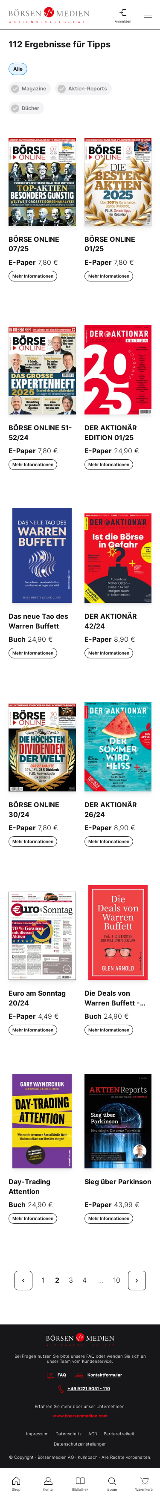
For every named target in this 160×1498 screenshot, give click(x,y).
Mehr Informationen (32, 275)
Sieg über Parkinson (117, 1181)
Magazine (28, 89)
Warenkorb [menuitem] (144, 1483)
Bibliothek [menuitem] (80, 1483)
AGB (92, 1433)
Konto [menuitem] (48, 1483)
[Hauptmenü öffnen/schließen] (147, 15)
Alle (18, 69)
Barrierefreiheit (119, 1433)
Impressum (37, 1433)
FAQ (62, 1374)
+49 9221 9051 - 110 (88, 1388)
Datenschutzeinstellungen (80, 1443)
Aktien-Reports (82, 89)
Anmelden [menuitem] (123, 14)
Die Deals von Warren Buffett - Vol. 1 (112, 1003)
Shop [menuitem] (16, 1483)
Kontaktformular (104, 1374)
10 (116, 1280)
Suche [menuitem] (112, 1483)
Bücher (25, 108)
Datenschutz (68, 1433)
